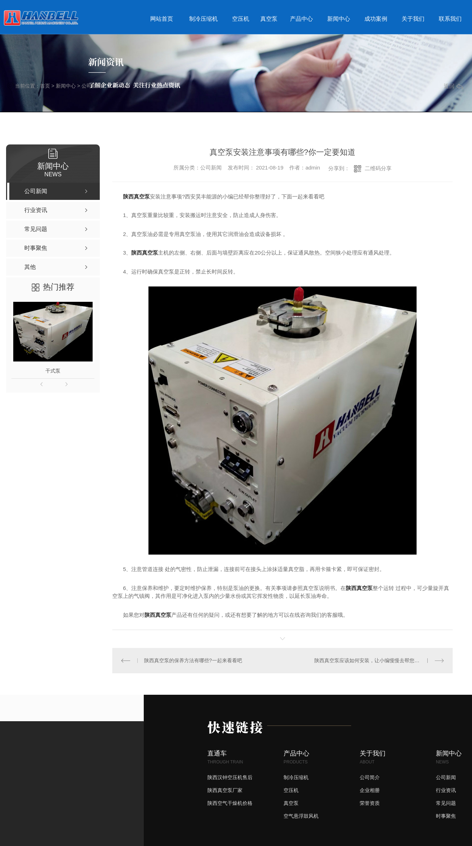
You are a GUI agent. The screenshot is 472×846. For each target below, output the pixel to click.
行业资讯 (446, 790)
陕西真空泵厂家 (224, 790)
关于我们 (413, 19)
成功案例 (375, 19)
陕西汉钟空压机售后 (229, 777)
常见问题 (446, 803)
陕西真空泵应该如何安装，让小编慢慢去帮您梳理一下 (374, 660)
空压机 (240, 19)
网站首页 (161, 19)
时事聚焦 (446, 816)
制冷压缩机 (203, 19)
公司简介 (370, 777)
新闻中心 (338, 19)
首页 (45, 86)
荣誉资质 (370, 803)
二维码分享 (378, 168)
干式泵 (52, 371)
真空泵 (268, 19)
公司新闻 (92, 86)
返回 (453, 86)
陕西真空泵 (136, 196)
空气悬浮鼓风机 (301, 816)
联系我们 (450, 19)
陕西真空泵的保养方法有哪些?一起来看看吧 (193, 660)
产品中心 (301, 19)
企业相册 (370, 790)
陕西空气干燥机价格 (229, 803)
